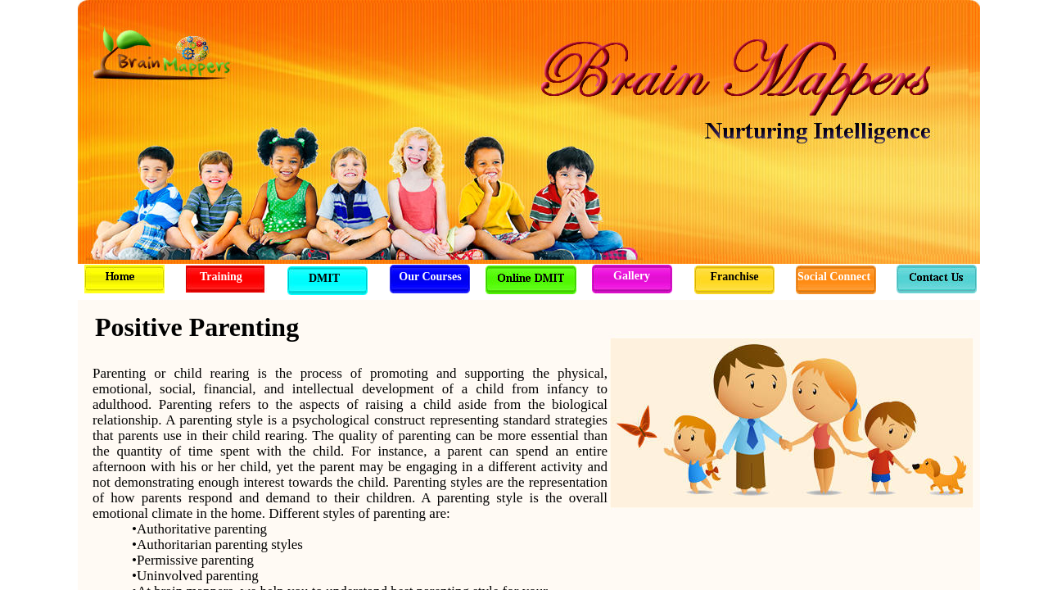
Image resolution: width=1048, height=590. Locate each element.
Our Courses (430, 276)
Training (221, 276)
